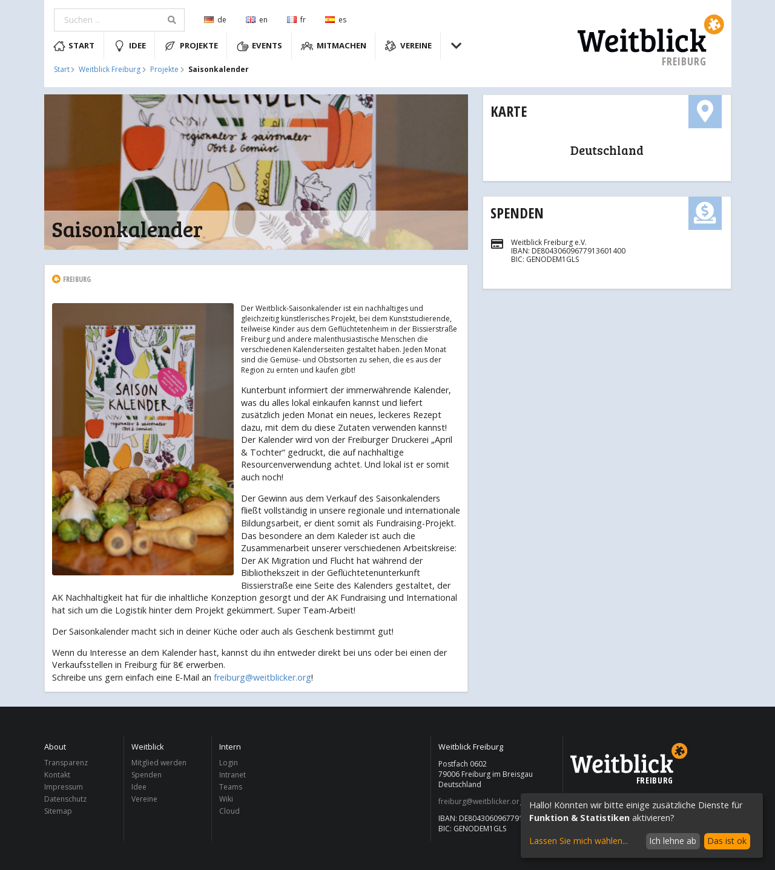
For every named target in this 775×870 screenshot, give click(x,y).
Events (260, 46)
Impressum (63, 787)
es (335, 20)
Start (74, 46)
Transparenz (66, 763)
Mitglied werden (158, 763)
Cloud (229, 811)
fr (296, 20)
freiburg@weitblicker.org (262, 677)
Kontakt (57, 775)
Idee (129, 46)
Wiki (226, 799)
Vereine (408, 46)
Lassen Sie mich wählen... (578, 841)
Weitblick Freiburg (109, 69)
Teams (230, 787)
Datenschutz (65, 799)
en (257, 20)
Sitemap (58, 811)
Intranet (232, 775)
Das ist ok (727, 840)
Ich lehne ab (672, 840)
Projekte (191, 46)
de (215, 20)
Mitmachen (333, 46)
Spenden (517, 213)
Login (228, 763)
